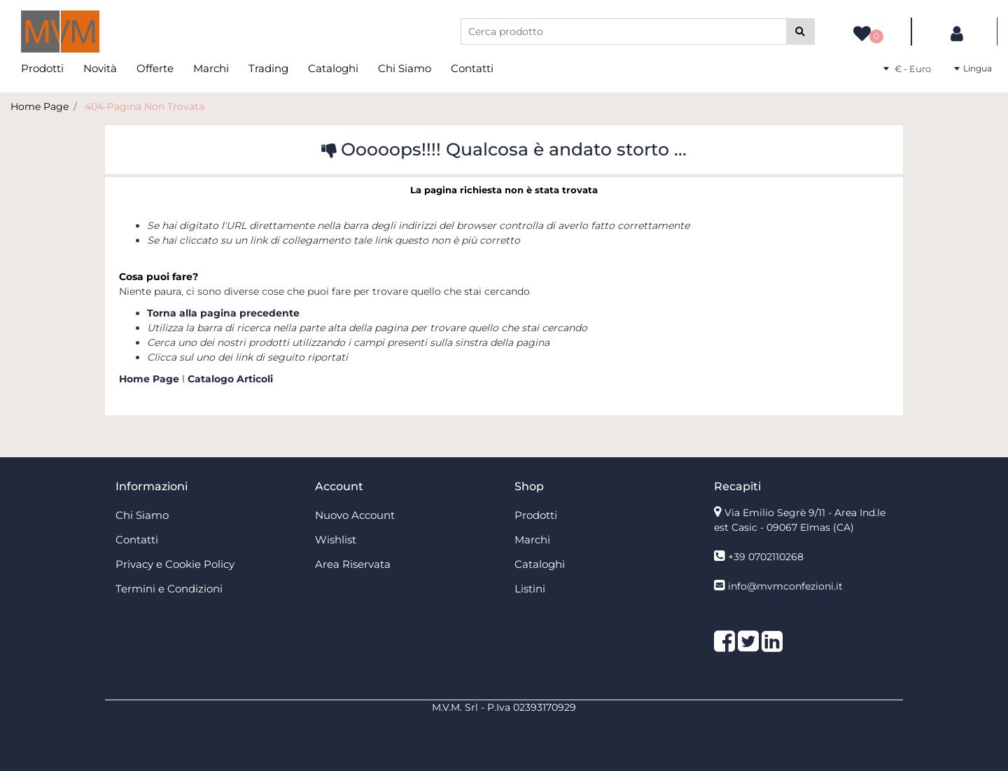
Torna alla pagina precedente (223, 313)
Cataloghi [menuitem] (333, 68)
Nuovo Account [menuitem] (355, 515)
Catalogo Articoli (230, 379)
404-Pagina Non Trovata (144, 106)
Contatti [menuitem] (472, 68)
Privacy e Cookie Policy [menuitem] (174, 564)
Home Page (39, 106)
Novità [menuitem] (100, 68)
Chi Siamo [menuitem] (404, 68)
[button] (800, 31)
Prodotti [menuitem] (42, 68)
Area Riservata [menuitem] (353, 564)
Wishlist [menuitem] (335, 539)
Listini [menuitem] (529, 588)
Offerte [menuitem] (155, 68)
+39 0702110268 (766, 556)
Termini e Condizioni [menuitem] (169, 588)
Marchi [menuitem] (211, 68)
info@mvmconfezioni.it (785, 586)
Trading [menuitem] (268, 68)
